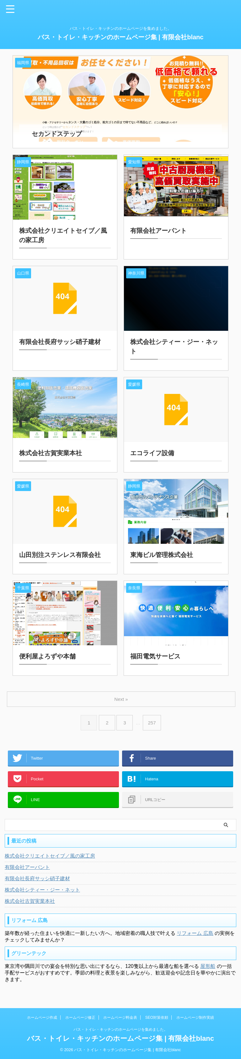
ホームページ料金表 (120, 1017)
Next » (121, 693)
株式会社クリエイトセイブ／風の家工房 (50, 859)
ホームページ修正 (80, 1017)
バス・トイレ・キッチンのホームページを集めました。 (120, 1029)
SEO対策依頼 (156, 1017)
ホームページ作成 (42, 1017)
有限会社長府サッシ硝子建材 (37, 881)
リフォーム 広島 (195, 936)
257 (153, 716)
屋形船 (207, 969)
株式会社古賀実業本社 (30, 904)
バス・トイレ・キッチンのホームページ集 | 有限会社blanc (121, 37)
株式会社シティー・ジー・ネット (42, 893)
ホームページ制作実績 (195, 1017)
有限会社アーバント (27, 870)
